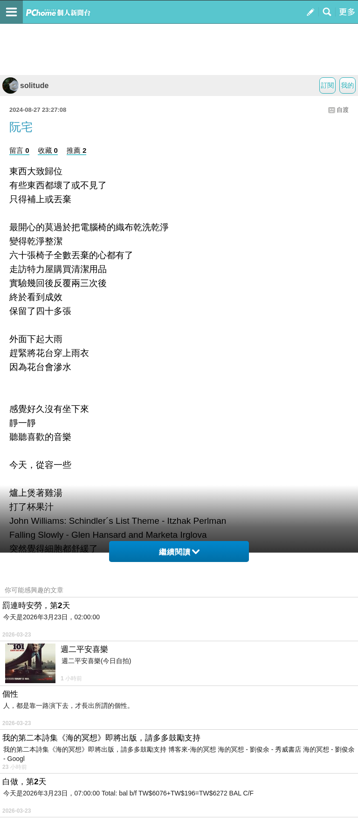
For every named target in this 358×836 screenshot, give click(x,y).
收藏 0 (48, 150)
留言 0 (19, 150)
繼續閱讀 (179, 552)
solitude (25, 85)
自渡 (343, 109)
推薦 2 (77, 150)
